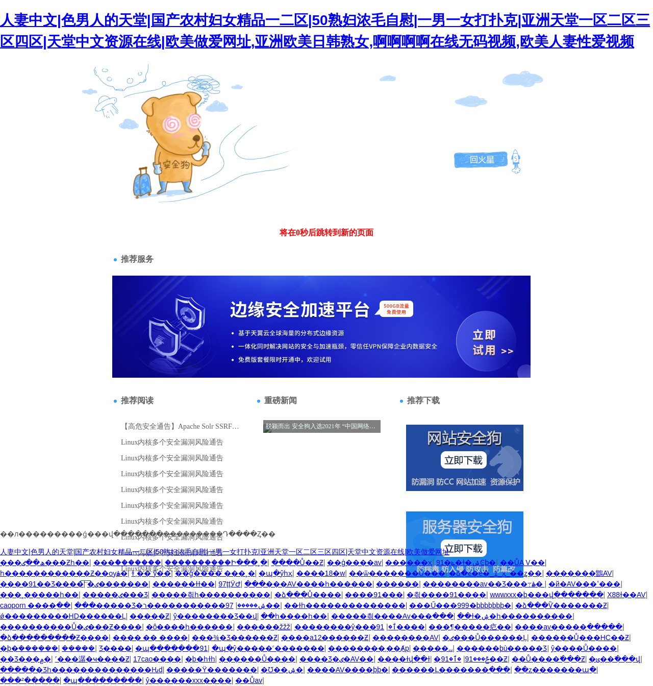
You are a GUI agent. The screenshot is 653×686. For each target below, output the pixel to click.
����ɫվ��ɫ (404, 659)
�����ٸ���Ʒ (115, 595)
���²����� (30, 680)
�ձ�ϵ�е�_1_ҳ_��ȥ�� (495, 573)
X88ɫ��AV (626, 595)
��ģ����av (354, 562)
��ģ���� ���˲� (215, 573)
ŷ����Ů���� (584, 648)
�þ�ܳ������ (29, 648)
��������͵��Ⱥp (368, 648)
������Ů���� (257, 659)
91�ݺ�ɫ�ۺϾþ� (466, 562)
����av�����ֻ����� (568, 627)
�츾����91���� (446, 595)
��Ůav (248, 680)
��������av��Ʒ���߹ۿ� (484, 584)
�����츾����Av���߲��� (392, 616)
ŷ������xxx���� (189, 680)
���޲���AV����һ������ (308, 584)
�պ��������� (102, 680)
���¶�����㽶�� (470, 627)
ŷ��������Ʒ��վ (215, 616)
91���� (400, 627)
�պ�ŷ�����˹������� (268, 648)
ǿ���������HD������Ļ (63, 616)
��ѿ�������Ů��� (397, 573)
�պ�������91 (171, 648)
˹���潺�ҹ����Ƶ (92, 659)
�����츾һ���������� (211, 595)
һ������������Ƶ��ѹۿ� (64, 573)
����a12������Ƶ (324, 637)
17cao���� (157, 659)
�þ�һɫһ (200, 659)
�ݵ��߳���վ (614, 659)
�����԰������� (78, 648)
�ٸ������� (117, 584)
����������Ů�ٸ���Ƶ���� (71, 627)
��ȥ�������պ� (555, 670)
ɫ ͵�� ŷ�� (151, 573)
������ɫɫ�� (184, 584)
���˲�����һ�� (39, 595)
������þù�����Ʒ (502, 648)
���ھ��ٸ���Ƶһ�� (44, 562)
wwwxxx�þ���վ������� (546, 595)
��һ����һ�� (294, 616)
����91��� (374, 595)
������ (397, 584)
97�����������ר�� (211, 605)
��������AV (405, 637)
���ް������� (127, 562)
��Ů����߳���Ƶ (548, 659)
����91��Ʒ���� (42, 584)
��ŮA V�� (522, 562)
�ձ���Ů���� (307, 595)
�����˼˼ (433, 648)
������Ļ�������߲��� (451, 670)
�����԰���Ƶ (149, 616)
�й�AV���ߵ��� (584, 584)
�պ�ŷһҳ (275, 573)
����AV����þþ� (347, 670)
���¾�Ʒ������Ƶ (235, 637)
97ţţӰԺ (229, 584)
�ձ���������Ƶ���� (54, 637)
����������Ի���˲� (216, 562)
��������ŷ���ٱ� (345, 627)
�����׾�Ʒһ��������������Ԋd (81, 670)
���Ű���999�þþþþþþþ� (460, 605)
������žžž (263, 627)
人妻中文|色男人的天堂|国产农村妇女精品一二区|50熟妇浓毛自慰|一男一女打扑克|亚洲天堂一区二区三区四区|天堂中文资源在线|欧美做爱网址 (224, 552)
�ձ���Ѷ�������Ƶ (561, 605)
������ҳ (408, 562)
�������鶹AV (579, 573)
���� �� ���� (150, 637)
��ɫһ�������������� (345, 605)
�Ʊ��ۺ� (282, 670)
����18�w (320, 573)
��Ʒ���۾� (25, 659)
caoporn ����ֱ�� (35, 605)
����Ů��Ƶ (297, 562)
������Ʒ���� (115, 648)
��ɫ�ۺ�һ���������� (514, 616)
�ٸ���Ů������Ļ (484, 637)
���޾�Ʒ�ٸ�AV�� (336, 659)
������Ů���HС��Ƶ (580, 637)
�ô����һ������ (189, 627)
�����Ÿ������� (211, 670)
